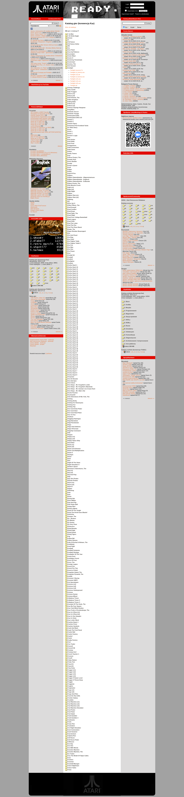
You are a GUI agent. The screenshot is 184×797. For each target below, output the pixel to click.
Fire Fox (69, 245)
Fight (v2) (69, 189)
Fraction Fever (71, 624)
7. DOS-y (126, 319)
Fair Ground (70, 66)
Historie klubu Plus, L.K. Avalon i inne (42, 65)
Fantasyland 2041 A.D (73, 117)
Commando (34, 305)
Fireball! (69, 257)
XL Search (34, 212)
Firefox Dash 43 (71, 339)
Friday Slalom (71, 660)
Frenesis (69, 656)
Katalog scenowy (127, 203)
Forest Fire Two (71, 568)
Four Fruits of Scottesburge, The (77, 610)
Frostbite (69, 700)
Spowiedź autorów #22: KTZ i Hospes (42, 37)
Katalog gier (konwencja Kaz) (39, 260)
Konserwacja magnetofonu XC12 (41, 120)
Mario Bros (34, 307)
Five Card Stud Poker (73, 412)
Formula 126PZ (71, 580)
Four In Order (70, 618)
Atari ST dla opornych (37, 136)
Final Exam (70, 211)
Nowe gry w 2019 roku (38, 123)
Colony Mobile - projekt (37, 344)
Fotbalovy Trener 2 (72, 600)
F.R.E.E (68, 38)
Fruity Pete (70, 724)
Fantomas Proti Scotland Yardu (76, 125)
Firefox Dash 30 (71, 311)
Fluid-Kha (69, 514)
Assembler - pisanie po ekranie (132, 36)
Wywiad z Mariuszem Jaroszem (132, 231)
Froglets (69, 686)
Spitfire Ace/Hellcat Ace (38, 314)
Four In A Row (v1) (72, 612)
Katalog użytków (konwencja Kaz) (132, 293)
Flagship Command (72, 430)
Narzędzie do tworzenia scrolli (40, 113)
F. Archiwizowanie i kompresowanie (135, 341)
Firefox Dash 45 (71, 343)
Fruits (68, 722)
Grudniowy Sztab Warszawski (132, 79)
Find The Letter (71, 223)
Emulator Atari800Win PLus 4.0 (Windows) (44, 152)
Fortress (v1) (70, 584)
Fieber (68, 171)
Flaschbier (69, 442)
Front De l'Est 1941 (72, 696)
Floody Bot (70, 498)
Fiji (67, 201)
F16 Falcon (70, 42)
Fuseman (69, 761)
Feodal (68, 163)
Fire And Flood (71, 235)
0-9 (32, 268)
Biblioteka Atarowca (36, 158)
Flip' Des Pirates (71, 478)
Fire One (69, 249)
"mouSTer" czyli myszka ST (131, 272)
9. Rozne (126, 325)
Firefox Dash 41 (71, 335)
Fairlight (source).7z (76, 70)
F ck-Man (69, 34)
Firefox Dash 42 (71, 337)
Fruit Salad (70, 714)
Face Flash (70, 50)
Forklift (68, 576)
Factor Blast (70, 56)
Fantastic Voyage (72, 113)
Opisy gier (32, 296)
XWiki (32, 204)
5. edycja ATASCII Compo (39, 77)
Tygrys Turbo (127, 373)
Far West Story (71, 127)
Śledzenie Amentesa (129, 246)
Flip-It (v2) (69, 484)
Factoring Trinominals (73, 60)
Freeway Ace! (71, 652)
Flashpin (69, 454)
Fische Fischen (71, 393)
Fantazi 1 (69, 119)
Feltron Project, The (73, 157)
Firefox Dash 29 (71, 307)
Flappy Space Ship (72, 440)
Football (69, 548)
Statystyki (33, 346)
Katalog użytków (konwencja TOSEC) (133, 350)
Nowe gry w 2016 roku (38, 129)
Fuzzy (68, 769)
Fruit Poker (70, 712)
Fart (67, 137)
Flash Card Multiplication (74, 450)
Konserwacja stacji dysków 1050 (41, 118)
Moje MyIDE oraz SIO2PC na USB (133, 380)
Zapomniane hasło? (128, 14)
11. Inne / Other (127, 101)
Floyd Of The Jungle (73, 510)
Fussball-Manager (72, 764)
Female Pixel (70, 159)
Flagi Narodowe (71, 421)
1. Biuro (126, 301)
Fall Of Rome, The (72, 97)
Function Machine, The (74, 751)
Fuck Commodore (72, 730)
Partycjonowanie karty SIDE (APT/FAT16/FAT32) (46, 132)
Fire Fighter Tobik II (72, 243)
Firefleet (69, 263)
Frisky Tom (70, 662)
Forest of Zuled (71, 570)
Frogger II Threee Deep (74, 680)
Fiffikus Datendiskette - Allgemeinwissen (80, 177)
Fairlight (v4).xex (75, 81)
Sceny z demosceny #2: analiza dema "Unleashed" (46, 55)
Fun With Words (71, 748)
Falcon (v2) (70, 95)
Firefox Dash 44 (71, 341)
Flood (68, 496)
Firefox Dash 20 (71, 289)
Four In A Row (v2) (72, 614)
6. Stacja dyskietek (129, 316)
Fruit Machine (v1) (72, 702)
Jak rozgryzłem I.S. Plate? (39, 68)
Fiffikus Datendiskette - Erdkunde (77, 181)
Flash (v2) (69, 446)
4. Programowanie (129, 310)
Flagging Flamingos (73, 418)
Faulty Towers (71, 153)
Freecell (69, 646)
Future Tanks (70, 767)
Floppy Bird (70, 506)
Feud (68, 167)
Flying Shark (70, 532)
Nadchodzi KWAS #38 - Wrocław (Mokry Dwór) (45, 48)
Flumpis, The (70, 516)
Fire (67, 233)
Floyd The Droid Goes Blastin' (76, 512)
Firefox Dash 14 (71, 275)
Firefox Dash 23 (71, 295)
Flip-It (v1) (69, 482)
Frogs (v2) (69, 692)
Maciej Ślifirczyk (128, 257)
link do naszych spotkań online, (132, 118)
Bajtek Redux (35, 198)
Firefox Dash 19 (71, 285)
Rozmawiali (125, 230)
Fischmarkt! (70, 395)
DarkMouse (126, 395)
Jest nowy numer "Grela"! (39, 63)
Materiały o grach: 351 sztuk (39, 195)
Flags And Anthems (73, 426)
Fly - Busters (70, 518)
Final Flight (70, 215)
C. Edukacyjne (128, 332)
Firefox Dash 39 (71, 329)
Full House (70, 738)
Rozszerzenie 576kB (129, 386)
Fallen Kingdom (71, 99)
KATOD (125, 242)
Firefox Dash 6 (71, 369)
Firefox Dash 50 (71, 355)
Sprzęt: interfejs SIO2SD (130, 285)
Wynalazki (124, 361)
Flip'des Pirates (71, 480)
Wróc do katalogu (70, 27)
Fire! (68, 253)
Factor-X (69, 58)
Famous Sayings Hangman (75, 107)
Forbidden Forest (72, 558)
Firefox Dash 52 (71, 359)
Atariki (32, 202)
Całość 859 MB (128, 346)
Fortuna (69, 592)
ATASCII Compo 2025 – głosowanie (42, 52)
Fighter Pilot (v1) (72, 195)
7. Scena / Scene (128, 95)
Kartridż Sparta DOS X (38, 115)
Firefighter (69, 261)
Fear (67, 155)
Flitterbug (69, 490)
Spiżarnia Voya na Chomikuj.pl (40, 196)
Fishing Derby (71, 401)
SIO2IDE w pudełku (129, 392)
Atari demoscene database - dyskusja (41, 341)
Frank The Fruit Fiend (73, 630)
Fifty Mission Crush (72, 185)
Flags (68, 424)
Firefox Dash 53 (71, 361)
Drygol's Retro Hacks (37, 210)
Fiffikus (68, 175)
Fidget (68, 169)
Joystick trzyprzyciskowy (130, 378)
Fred (68, 642)
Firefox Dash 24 (71, 297)
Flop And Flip (70, 502)
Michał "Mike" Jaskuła (129, 237)
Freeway (69, 650)
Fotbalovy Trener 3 (72, 602)
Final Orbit (69, 221)
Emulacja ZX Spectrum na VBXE (41, 127)
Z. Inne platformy (129, 344)
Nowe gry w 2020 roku (38, 121)
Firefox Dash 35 (71, 321)
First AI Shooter (71, 379)
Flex (67, 460)
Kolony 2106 (34, 311)
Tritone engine (35, 140)
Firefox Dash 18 (71, 283)
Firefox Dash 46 (71, 345)
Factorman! (70, 62)
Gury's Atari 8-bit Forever (38, 205)
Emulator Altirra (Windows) (39, 155)
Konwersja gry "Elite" (129, 70)
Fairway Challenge (72, 87)
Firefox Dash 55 (71, 365)
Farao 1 (68, 131)
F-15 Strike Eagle (72, 36)
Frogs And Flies (71, 694)
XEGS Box (126, 389)
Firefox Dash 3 (71, 309)
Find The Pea (70, 225)
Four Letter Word (72, 620)
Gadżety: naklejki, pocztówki (131, 278)
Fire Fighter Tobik (72, 241)
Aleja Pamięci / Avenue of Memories (134, 55)
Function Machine (72, 750)
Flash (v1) (69, 444)
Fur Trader (69, 754)
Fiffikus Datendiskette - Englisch (77, 179)
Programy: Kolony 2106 (130, 275)
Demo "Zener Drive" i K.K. (39, 34)
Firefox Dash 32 (71, 315)
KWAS (125, 67)
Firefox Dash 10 (71, 267)
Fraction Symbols (72, 626)
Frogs (32, 301)
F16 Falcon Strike (72, 44)
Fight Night (70, 191)
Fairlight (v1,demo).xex (77, 72)
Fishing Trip (70, 406)
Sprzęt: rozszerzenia (129, 276)
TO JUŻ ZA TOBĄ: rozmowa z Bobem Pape (136, 250)
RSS (58, 26)
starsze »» (59, 80)
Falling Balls (70, 101)
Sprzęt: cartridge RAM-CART (132, 279)
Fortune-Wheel (71, 596)
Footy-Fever (70, 556)
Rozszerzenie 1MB (128, 377)
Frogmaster (70, 688)
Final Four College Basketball (76, 217)
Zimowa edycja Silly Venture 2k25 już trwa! (44, 45)
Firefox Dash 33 (71, 317)
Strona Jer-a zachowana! (38, 51)
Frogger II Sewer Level (73, 678)
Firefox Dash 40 (71, 333)
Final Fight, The (71, 213)
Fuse (68, 758)
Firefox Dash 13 (71, 273)
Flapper (69, 434)
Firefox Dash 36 (71, 323)
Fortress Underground (73, 590)
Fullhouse (69, 742)
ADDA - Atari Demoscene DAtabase (133, 200)
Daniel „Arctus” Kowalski (130, 240)
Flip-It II (68, 486)
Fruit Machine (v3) (72, 706)
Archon (33, 317)
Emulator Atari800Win (37, 151)
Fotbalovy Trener (72, 598)
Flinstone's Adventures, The (75, 468)
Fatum (68, 151)
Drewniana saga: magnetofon (40, 60)
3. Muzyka (126, 307)
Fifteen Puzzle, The (72, 183)
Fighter (68, 193)
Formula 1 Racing (72, 578)
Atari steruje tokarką (129, 393)
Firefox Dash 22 (71, 293)
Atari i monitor (35, 143)
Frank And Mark (71, 628)
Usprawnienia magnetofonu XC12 (41, 117)
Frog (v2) (69, 666)
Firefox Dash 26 (71, 301)
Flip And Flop (70, 474)
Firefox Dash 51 (71, 357)
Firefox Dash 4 (71, 331)
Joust (32, 304)
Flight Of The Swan (72, 462)
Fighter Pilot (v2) (72, 197)
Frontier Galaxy (71, 698)
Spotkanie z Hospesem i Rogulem (41, 42)
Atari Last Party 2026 (129, 61)
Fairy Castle (70, 89)
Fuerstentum (70, 734)
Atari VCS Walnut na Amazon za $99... (135, 76)
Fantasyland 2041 (72, 115)
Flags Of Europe (71, 428)
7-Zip (46, 292)
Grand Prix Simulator (37, 328)
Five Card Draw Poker (73, 408)
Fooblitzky (69, 544)
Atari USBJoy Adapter (129, 273)
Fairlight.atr (73, 85)
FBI (67, 46)
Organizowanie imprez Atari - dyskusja (42, 339)
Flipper (68, 488)
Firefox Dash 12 (71, 271)
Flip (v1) (69, 470)
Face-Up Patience (72, 52)
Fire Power (70, 251)
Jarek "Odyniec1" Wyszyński (131, 259)
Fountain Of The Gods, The (75, 604)
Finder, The (70, 229)
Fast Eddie (70, 141)
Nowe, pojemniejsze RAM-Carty (133, 270)
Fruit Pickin (70, 710)
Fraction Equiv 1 (71, 622)
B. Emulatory (127, 329)
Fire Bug (69, 237)
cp (151, 205)
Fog (67, 536)
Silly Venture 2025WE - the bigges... (134, 48)
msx (144, 214)
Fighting (69, 199)
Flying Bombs (71, 528)
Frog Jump (70, 668)
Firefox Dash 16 (71, 279)
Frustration (70, 726)
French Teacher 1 (72, 654)
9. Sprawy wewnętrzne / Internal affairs (135, 98)
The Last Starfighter (37, 319)
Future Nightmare (72, 765)
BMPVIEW (34, 135)
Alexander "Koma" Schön (130, 256)
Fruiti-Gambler (71, 716)
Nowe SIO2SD (127, 366)
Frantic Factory (71, 634)
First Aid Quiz (71, 381)
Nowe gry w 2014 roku (38, 138)
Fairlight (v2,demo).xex (77, 77)
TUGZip (50, 292)
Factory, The (70, 64)
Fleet (68, 458)
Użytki (132, 27)
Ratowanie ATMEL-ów (129, 369)
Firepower (69, 377)
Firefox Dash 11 (71, 269)
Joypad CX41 (35, 58)
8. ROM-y (126, 322)
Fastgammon (70, 145)
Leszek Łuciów (127, 248)
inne (45, 283)
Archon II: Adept (36, 313)
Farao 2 (68, 133)
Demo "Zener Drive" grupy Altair (133, 45)
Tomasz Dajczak (128, 234)
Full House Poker (72, 740)
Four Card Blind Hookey (74, 608)
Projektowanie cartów (129, 370)
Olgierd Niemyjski (128, 262)
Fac (67, 48)
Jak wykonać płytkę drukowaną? (133, 383)
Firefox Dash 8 (71, 373)
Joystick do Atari (128, 372)
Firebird (69, 259)
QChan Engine (35, 141)
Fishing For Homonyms (74, 402)
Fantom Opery (71, 123)
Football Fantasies (72, 550)
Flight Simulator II (72, 464)
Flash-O (69, 452)
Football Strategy (72, 552)
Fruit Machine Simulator (74, 708)
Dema (139, 27)
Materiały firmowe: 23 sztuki (39, 193)
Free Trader (70, 644)
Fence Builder (71, 161)
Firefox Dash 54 (71, 363)
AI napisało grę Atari (37, 40)
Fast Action (70, 139)
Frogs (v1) (69, 690)
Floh (67, 494)
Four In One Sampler (73, 616)
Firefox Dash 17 (71, 281)
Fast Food (69, 143)
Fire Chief (69, 239)
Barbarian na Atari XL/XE (130, 58)
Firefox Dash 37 (71, 325)
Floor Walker (70, 500)
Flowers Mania (71, 508)
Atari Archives (35, 208)
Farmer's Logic (71, 135)
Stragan (124, 268)
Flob (67, 492)
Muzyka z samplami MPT (38, 75)
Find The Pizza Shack (73, 227)
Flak (67, 432)
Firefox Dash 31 (71, 313)
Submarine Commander (38, 299)
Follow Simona (71, 540)
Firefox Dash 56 (71, 367)
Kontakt (32, 215)
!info (138, 211)
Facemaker (70, 54)
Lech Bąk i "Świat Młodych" (131, 236)
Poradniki (32, 110)
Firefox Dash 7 (71, 371)
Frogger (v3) (70, 674)
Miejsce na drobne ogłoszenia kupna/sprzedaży (137, 281)
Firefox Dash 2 (71, 287)
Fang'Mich (69, 109)
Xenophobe (34, 308)
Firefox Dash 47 (71, 347)
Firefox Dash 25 (71, 299)
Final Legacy (70, 219)
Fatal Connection (72, 147)
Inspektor (33, 327)
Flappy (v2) (70, 438)
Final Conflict (70, 209)
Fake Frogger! (71, 91)
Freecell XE (70, 648)
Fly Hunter (69, 522)
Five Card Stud (71, 411)
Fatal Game (70, 149)
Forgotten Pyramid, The (74, 574)
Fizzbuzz (69, 416)
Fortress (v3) (70, 588)
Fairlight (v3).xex (75, 79)
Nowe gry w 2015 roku (38, 130)
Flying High (70, 530)
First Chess (70, 383)
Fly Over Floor (71, 524)
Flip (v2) (69, 472)
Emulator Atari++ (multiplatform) (40, 154)
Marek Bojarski (127, 260)
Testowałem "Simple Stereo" (131, 375)
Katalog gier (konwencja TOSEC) (40, 289)
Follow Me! (70, 538)
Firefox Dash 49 (71, 351)
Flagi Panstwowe (72, 422)
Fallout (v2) (70, 105)
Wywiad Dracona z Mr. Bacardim (133, 233)
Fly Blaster (70, 520)
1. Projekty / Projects (129, 85)
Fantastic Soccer (72, 111)
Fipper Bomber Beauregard (75, 231)
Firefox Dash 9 (71, 375)
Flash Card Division (73, 448)
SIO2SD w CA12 (128, 367)
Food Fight (70, 546)
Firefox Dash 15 (71, 277)
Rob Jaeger (126, 253)
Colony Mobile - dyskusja (37, 343)
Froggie (69, 682)
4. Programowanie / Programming (133, 90)
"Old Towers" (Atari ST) (38, 297)
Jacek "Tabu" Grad (128, 254)
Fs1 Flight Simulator (73, 728)
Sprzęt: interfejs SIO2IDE (130, 284)
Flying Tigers (70, 534)
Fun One (69, 745)
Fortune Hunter (71, 594)
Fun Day (69, 744)
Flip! (67, 476)
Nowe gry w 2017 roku (38, 124)
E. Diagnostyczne (129, 338)
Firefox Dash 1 (71, 265)
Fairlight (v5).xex (75, 83)
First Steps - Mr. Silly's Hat (75, 391)
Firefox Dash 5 (71, 353)
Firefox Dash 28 (71, 305)
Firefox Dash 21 (71, 291)
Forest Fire (70, 566)
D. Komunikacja (128, 335)
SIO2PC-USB (127, 364)
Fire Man (69, 247)
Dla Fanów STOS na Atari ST (132, 64)
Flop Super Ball (71, 504)
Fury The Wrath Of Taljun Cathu (77, 755)
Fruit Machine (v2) (72, 704)
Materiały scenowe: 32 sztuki (40, 190)
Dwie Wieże (34, 321)
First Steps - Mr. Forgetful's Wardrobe (79, 387)
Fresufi (68, 658)
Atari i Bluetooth (128, 363)
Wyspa (33, 316)
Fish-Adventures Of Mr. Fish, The (77, 396)
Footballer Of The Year (73, 554)
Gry (126, 27)
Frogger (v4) (70, 676)
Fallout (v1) (70, 103)
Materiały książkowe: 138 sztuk (40, 192)
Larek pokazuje (35, 126)
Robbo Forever (35, 310)
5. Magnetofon (128, 313)
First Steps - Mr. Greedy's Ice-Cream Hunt (80, 389)
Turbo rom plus (127, 52)
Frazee (68, 638)
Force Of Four (71, 560)
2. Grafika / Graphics (129, 87)
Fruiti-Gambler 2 (71, 718)
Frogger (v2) (70, 672)
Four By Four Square (73, 606)
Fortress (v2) (70, 586)
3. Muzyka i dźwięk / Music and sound (134, 88)
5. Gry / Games (127, 91)
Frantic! (69, 636)
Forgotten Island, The (73, 572)
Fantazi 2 (69, 121)
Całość (34, 292)
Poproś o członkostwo (142, 14)
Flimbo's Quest (71, 466)
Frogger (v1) (70, 670)
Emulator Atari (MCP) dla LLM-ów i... (134, 42)
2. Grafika (126, 304)
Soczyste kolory (128, 387)
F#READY (126, 239)
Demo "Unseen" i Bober (38, 35)
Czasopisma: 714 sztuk (38, 189)
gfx (151, 208)
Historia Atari (127, 39)
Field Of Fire (70, 173)
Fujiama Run (70, 736)
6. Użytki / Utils (127, 93)
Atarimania (34, 207)
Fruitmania (70, 720)
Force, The (70, 562)
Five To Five (70, 415)
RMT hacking (127, 73)
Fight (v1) (69, 187)
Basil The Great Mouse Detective (41, 322)
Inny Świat (34, 325)
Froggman (69, 684)
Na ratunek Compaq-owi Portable (41, 72)
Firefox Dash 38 (71, 327)
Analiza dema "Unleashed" (39, 69)
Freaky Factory (71, 640)
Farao (68, 129)
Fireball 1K (70, 255)
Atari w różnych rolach (129, 390)
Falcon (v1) (70, 93)
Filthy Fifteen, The (72, 205)
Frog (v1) (69, 664)
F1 (67, 40)
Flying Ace (69, 526)
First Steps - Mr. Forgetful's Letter (77, 385)
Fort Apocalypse (71, 582)
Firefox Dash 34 (71, 319)
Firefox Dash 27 (71, 303)
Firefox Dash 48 (71, 349)
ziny (138, 223)
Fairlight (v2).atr (75, 74)
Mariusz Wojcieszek (129, 243)
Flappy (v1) (70, 436)
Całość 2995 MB (36, 285)
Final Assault (70, 207)
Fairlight (69, 68)
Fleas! (68, 456)
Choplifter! (34, 302)
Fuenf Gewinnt (71, 732)
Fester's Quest (71, 165)
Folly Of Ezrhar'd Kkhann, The (76, 542)
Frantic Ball (70, 632)
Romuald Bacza (128, 245)
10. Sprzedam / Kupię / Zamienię (133, 99)
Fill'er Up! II (70, 203)
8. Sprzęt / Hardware (129, 96)
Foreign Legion (71, 564)
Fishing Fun (70, 405)
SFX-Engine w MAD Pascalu (40, 112)
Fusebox (69, 759)
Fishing (68, 399)
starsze (60, 146)
